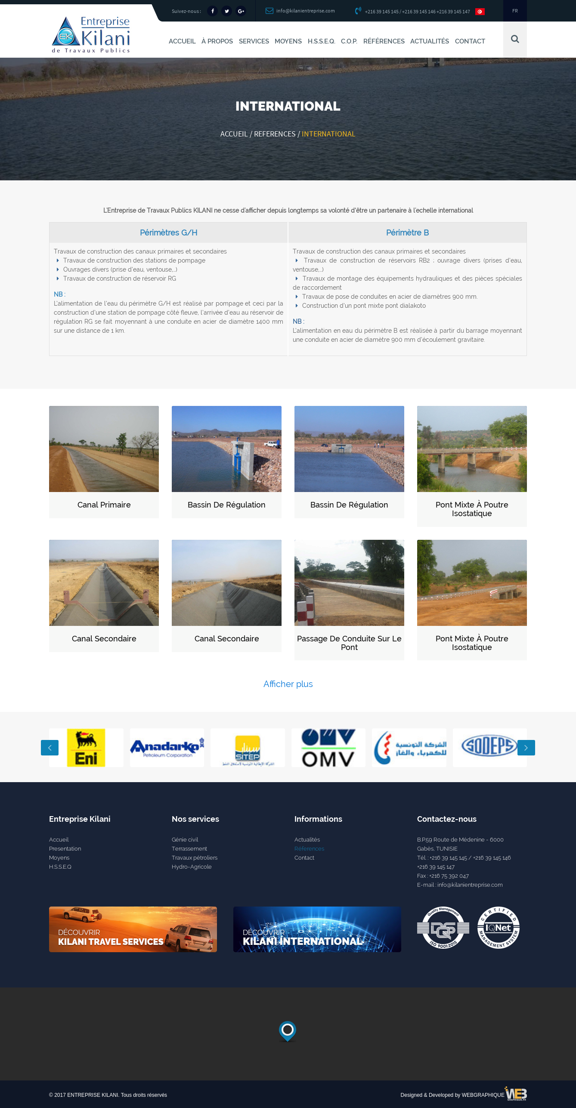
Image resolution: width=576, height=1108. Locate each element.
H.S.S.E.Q (60, 866)
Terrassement (189, 848)
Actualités (307, 839)
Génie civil (185, 839)
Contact (304, 857)
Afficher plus (288, 684)
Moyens (59, 857)
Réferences (309, 848)
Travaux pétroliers (194, 857)
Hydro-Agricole (192, 866)
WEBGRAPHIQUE (483, 1095)
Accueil (234, 134)
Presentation (65, 848)
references (275, 134)
